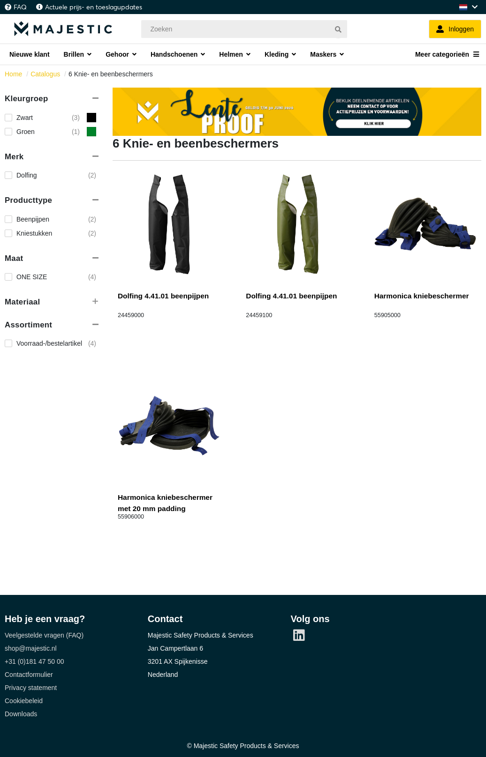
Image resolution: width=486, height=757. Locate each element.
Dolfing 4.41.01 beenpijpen (163, 296)
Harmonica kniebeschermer (421, 296)
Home (13, 74)
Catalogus (45, 74)
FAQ (20, 7)
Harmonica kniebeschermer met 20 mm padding (165, 502)
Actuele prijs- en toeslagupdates (93, 7)
